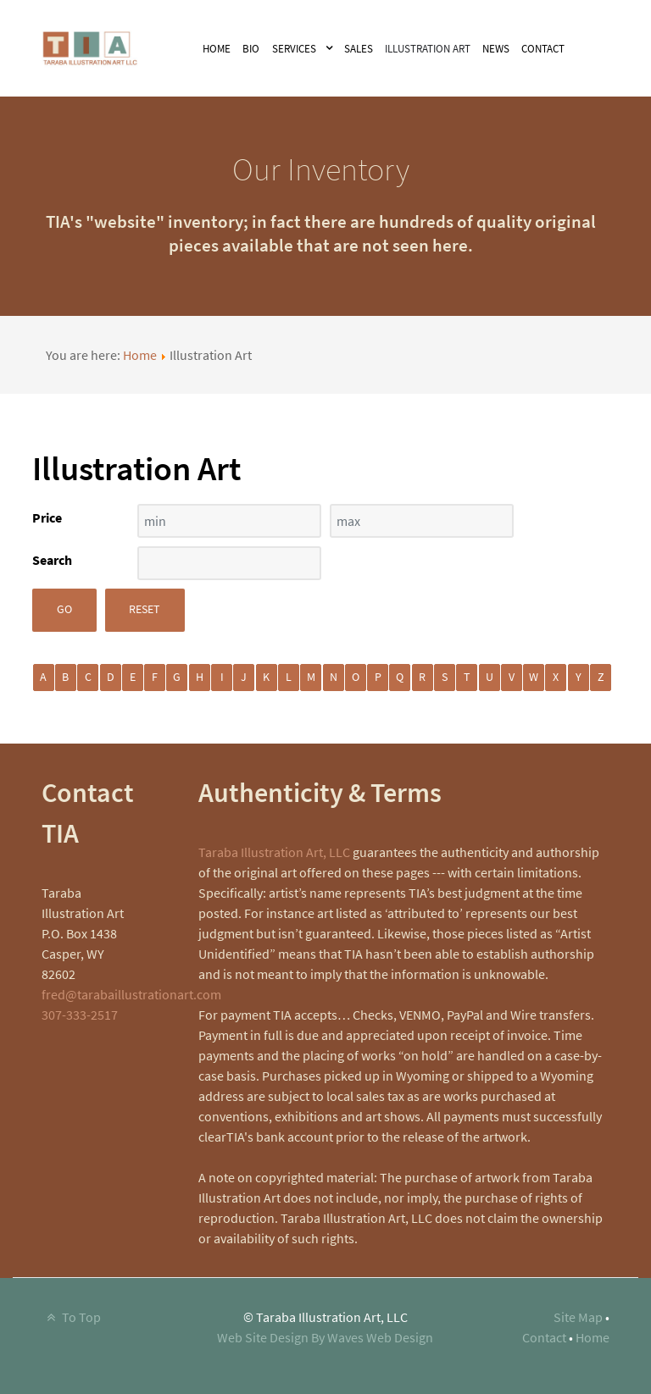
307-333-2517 (80, 1014)
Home (140, 354)
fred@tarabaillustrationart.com (131, 994)
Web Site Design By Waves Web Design (325, 1337)
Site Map (578, 1316)
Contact (544, 1337)
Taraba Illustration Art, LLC (274, 852)
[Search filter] (229, 563)
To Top (71, 1316)
